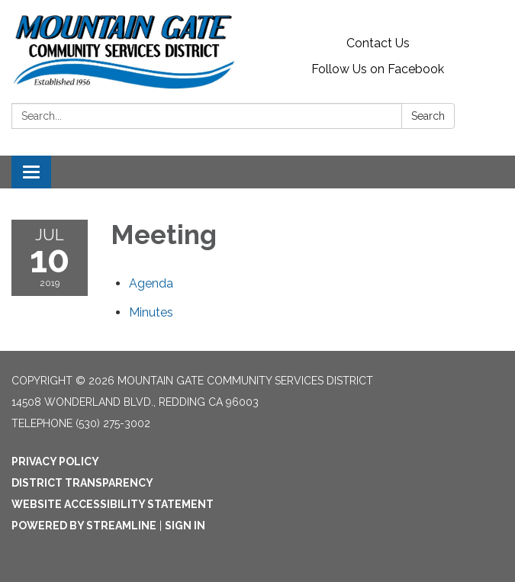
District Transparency (82, 483)
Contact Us (378, 43)
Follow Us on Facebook (377, 69)
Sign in (185, 525)
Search (428, 116)
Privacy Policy (55, 461)
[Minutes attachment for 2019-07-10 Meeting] (151, 312)
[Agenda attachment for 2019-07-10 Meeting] (151, 283)
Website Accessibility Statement (112, 504)
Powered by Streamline (83, 525)
